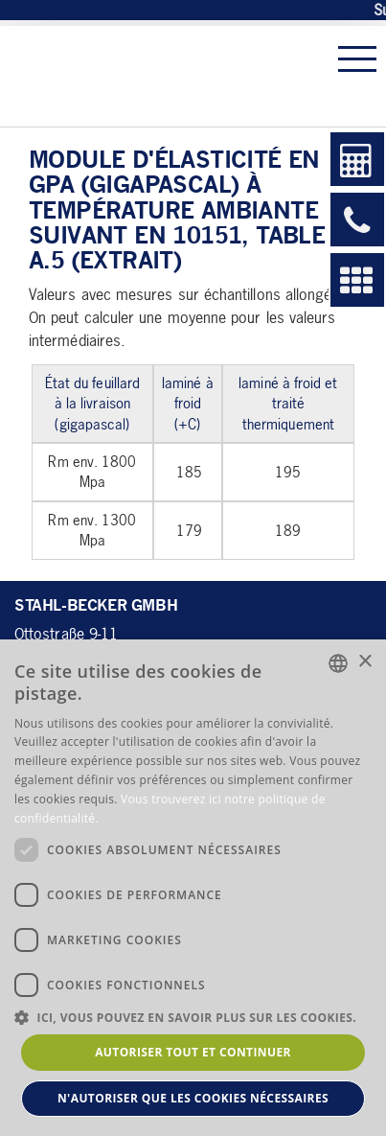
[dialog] (193, 887)
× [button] (364, 662)
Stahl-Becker (148, 76)
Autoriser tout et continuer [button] (193, 1052)
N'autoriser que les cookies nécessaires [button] (193, 1098)
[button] (193, 1017)
